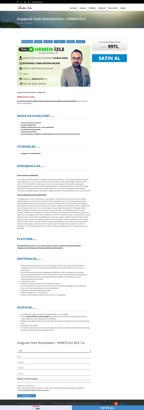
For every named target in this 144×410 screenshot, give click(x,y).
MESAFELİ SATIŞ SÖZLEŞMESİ (78, 403)
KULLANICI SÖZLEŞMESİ (94, 403)
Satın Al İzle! (113, 8)
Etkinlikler (92, 8)
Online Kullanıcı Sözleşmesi (34, 388)
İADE (67, 403)
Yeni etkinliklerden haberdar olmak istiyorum (33, 390)
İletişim (123, 8)
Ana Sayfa (73, 8)
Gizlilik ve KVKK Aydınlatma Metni (55, 388)
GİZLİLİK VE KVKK (59, 403)
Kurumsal (83, 8)
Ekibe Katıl (102, 8)
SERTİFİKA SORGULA (37, 2)
